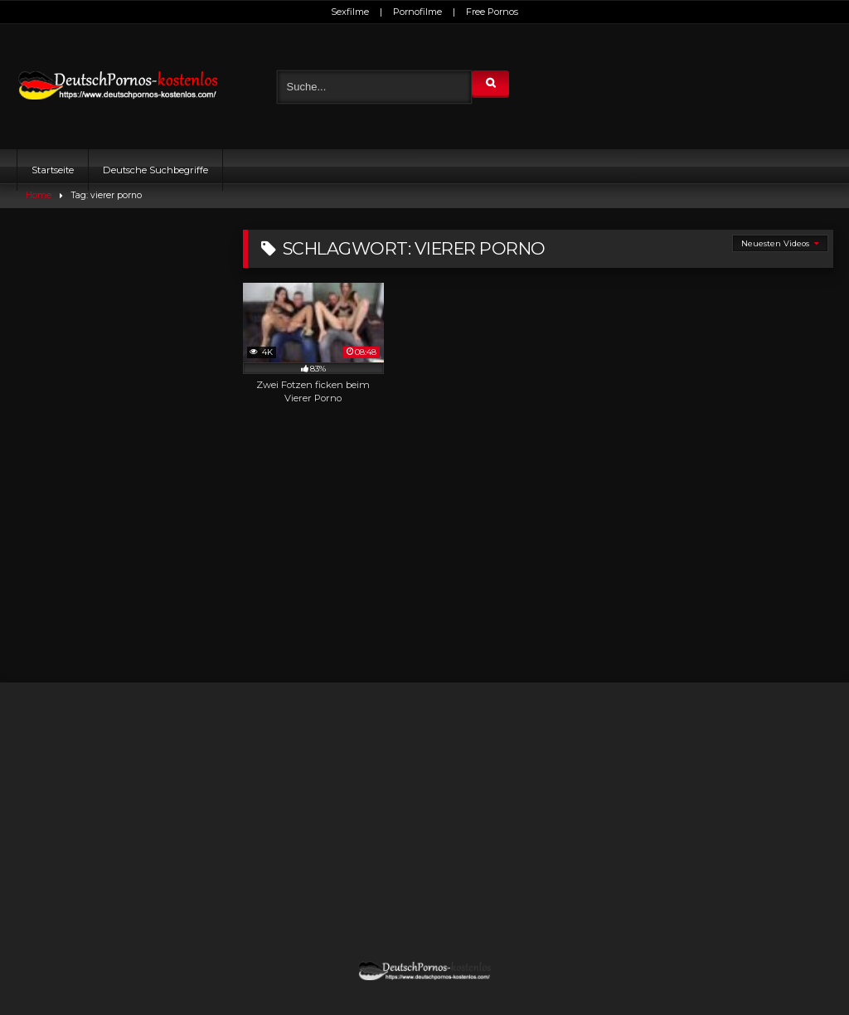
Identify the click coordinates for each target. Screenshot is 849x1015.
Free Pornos (492, 11)
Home (38, 195)
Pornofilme (417, 11)
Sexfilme (350, 11)
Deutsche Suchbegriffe (155, 170)
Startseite (53, 170)
